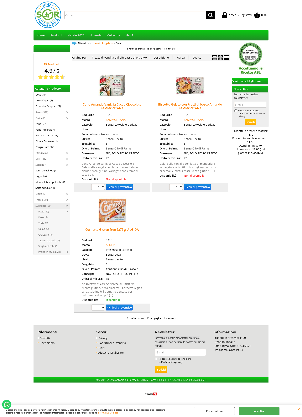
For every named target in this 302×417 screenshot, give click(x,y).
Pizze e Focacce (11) (46, 141)
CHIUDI (299, 409)
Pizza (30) (43, 211)
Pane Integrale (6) (45, 129)
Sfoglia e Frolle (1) (48, 246)
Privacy (102, 338)
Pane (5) (43, 217)
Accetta (259, 411)
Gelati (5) (43, 229)
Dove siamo (47, 343)
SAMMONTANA (116, 120)
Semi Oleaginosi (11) (46, 170)
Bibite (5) (40, 193)
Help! (129, 35)
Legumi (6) (41, 176)
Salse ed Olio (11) (45, 188)
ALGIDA (110, 245)
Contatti (45, 338)
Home (40, 35)
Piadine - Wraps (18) (46, 135)
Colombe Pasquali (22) (48, 106)
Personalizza (214, 411)
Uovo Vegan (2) (44, 100)
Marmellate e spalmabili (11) (51, 182)
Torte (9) (43, 223)
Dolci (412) (41, 158)
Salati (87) (40, 164)
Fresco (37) (41, 199)
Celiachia (113, 35)
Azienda (96, 35)
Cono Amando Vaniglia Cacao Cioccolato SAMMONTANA (112, 106)
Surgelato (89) (43, 205)
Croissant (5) (45, 234)
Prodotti (56, 35)
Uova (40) (40, 94)
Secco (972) (41, 112)
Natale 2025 (76, 35)
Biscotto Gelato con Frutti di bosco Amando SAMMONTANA (190, 106)
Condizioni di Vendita (112, 343)
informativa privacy (173, 362)
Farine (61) (41, 118)
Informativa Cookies (108, 412)
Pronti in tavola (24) (49, 251)
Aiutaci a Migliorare (111, 352)
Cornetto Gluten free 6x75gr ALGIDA (112, 229)
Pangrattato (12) (44, 147)
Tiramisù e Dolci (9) (49, 240)
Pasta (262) (41, 152)
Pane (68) (40, 124)
